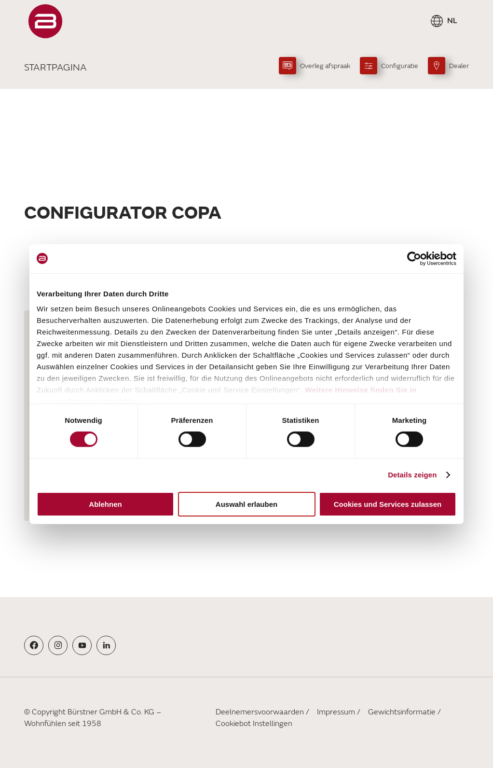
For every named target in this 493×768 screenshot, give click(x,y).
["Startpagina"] (45, 21)
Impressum (336, 712)
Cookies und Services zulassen (387, 504)
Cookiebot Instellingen (254, 723)
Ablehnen (105, 504)
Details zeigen (412, 475)
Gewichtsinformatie (402, 712)
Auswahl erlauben (246, 504)
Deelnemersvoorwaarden (260, 712)
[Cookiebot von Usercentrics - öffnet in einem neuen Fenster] (414, 258)
